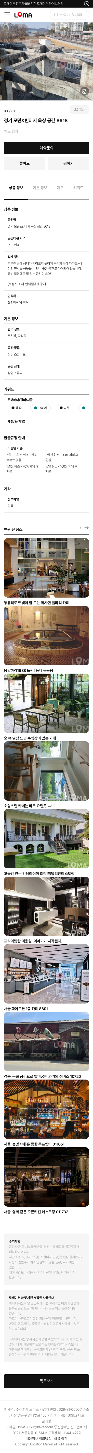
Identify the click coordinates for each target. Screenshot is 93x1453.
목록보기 (46, 1381)
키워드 (78, 188)
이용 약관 (60, 1439)
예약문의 (46, 148)
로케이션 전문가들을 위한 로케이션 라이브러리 (33, 4)
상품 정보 (16, 188)
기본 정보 (40, 188)
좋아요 (24, 163)
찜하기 (68, 163)
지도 (60, 188)
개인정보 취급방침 (38, 1439)
